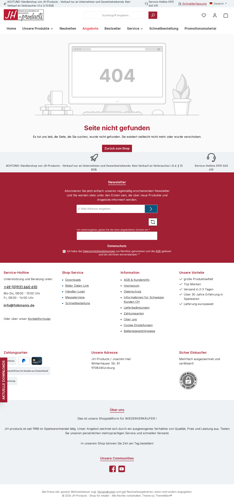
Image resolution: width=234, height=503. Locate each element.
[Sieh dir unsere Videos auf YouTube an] (122, 469)
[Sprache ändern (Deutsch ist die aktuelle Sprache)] (218, 4)
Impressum (131, 285)
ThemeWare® (163, 495)
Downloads (73, 280)
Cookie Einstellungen (138, 325)
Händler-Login (75, 291)
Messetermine (75, 297)
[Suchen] (152, 15)
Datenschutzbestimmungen (99, 251)
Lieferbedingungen (137, 307)
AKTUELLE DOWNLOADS (3, 380)
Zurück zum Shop (117, 148)
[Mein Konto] (214, 15)
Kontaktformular (39, 319)
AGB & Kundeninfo (137, 280)
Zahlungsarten (134, 313)
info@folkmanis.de (19, 305)
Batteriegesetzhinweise (139, 331)
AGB (158, 251)
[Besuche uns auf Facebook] (112, 469)
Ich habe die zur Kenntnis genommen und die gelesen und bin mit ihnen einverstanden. (119, 253)
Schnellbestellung (77, 303)
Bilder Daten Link (77, 285)
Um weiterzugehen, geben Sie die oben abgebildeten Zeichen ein (113, 229)
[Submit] (151, 209)
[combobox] (116, 15)
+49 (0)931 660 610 (20, 287)
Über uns (130, 319)
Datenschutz (132, 291)
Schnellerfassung (192, 3)
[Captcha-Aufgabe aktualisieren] (152, 222)
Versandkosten (106, 491)
